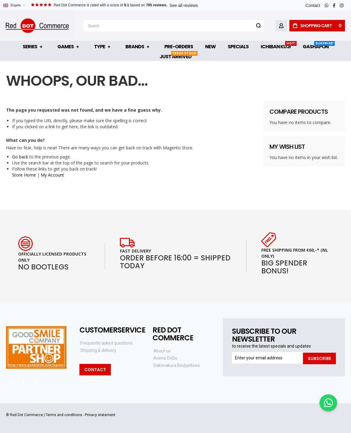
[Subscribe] (319, 358)
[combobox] (174, 25)
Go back (20, 157)
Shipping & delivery (98, 350)
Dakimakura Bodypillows (176, 365)
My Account (52, 175)
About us (162, 351)
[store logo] (37, 25)
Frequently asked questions (106, 343)
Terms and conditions (64, 415)
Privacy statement (100, 415)
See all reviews (183, 5)
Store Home (24, 175)
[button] (14, 5)
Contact (312, 5)
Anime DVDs (165, 358)
